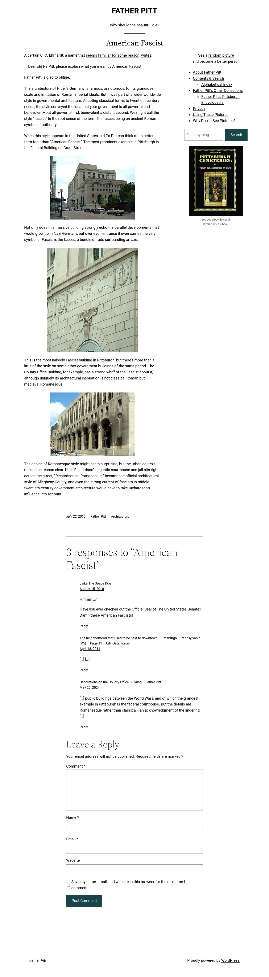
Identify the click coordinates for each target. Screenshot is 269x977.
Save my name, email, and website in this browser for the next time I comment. (128, 885)
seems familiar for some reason (112, 55)
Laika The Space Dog (95, 583)
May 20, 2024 (90, 688)
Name (72, 817)
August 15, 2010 (92, 589)
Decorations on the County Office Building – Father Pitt (120, 682)
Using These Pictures (210, 114)
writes (146, 55)
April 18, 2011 (90, 649)
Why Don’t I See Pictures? (214, 120)
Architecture (120, 516)
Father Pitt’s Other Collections (218, 90)
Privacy (199, 108)
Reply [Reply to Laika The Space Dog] (84, 626)
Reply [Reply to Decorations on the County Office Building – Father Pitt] (84, 727)
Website (73, 860)
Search (236, 135)
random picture (221, 55)
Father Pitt (134, 10)
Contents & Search (208, 78)
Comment (75, 766)
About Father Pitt (207, 72)
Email (72, 839)
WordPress (230, 960)
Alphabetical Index (216, 84)
